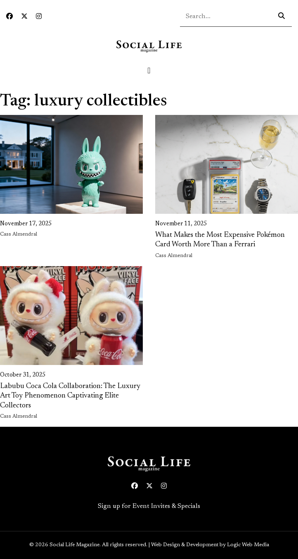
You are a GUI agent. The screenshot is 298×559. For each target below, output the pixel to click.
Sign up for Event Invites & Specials (149, 506)
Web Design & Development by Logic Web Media (210, 545)
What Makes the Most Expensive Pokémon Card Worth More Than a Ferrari (220, 240)
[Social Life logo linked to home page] (149, 46)
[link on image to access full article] (71, 164)
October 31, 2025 (22, 375)
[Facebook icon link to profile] (9, 17)
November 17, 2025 (26, 224)
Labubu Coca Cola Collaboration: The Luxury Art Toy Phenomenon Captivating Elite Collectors (70, 396)
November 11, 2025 (181, 224)
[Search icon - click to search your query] (281, 16)
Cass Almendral (18, 234)
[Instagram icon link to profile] (39, 17)
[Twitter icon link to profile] (24, 17)
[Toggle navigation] (149, 70)
